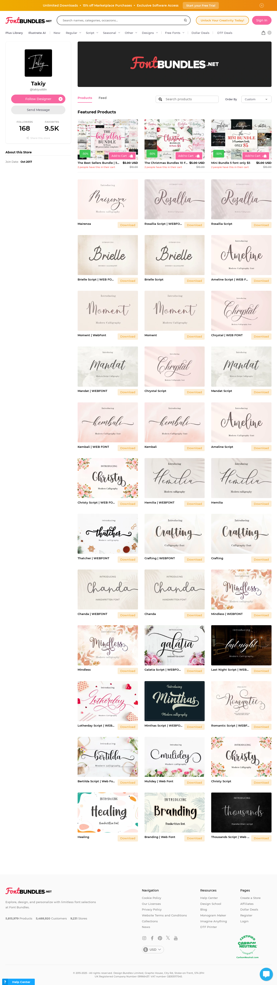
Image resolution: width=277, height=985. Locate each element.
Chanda (150, 614)
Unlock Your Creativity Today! (222, 20)
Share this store (38, 138)
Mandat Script (221, 391)
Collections (150, 921)
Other (129, 33)
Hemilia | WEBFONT (159, 502)
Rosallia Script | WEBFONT (164, 223)
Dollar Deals (200, 33)
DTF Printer (208, 927)
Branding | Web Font (160, 837)
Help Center (209, 898)
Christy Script (221, 781)
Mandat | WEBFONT (92, 391)
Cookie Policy (151, 898)
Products (84, 97)
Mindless (84, 669)
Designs (148, 33)
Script (90, 33)
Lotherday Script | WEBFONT (97, 725)
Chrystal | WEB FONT (227, 335)
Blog (203, 909)
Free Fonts (172, 33)
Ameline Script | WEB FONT (230, 279)
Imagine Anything (213, 921)
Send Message (38, 110)
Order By (231, 99)
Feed (101, 97)
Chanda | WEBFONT (92, 614)
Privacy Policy (152, 909)
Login (244, 921)
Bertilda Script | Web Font (97, 781)
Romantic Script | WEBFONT (230, 725)
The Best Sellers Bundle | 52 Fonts (99, 162)
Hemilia (217, 502)
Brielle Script (154, 279)
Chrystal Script (155, 391)
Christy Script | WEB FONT (97, 502)
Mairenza (84, 223)
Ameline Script (222, 446)
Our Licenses (151, 903)
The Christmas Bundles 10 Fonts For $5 (166, 162)
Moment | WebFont (92, 335)
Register (246, 915)
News (146, 927)
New (57, 33)
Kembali (151, 446)
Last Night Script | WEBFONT (230, 669)
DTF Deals (224, 33)
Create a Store (250, 898)
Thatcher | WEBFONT (93, 558)
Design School (210, 903)
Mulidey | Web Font (159, 781)
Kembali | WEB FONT (93, 446)
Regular (71, 33)
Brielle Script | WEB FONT (97, 279)
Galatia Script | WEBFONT (164, 669)
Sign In (261, 20)
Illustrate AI (37, 33)
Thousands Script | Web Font (230, 837)
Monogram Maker (213, 915)
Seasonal (109, 33)
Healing (83, 837)
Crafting (217, 558)
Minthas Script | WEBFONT (164, 725)
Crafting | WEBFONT (160, 558)
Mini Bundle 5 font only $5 (230, 162)
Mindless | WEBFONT (227, 614)
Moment (151, 335)
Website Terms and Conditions (164, 915)
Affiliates (247, 903)
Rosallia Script (221, 223)
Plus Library (14, 33)
